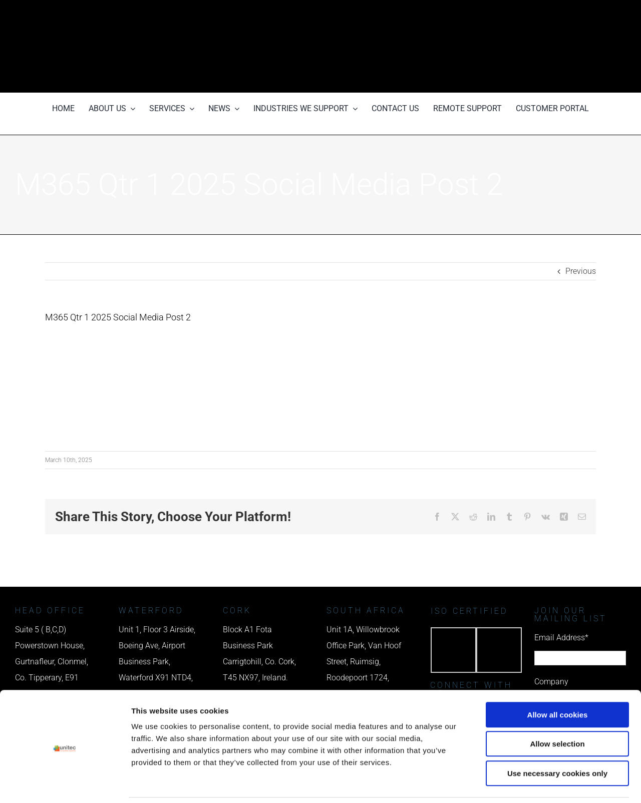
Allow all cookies (557, 680)
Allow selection (557, 710)
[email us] (511, 46)
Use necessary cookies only (557, 739)
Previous (580, 271)
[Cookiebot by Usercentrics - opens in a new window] (65, 783)
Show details (525, 783)
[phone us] (511, 14)
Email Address (561, 637)
